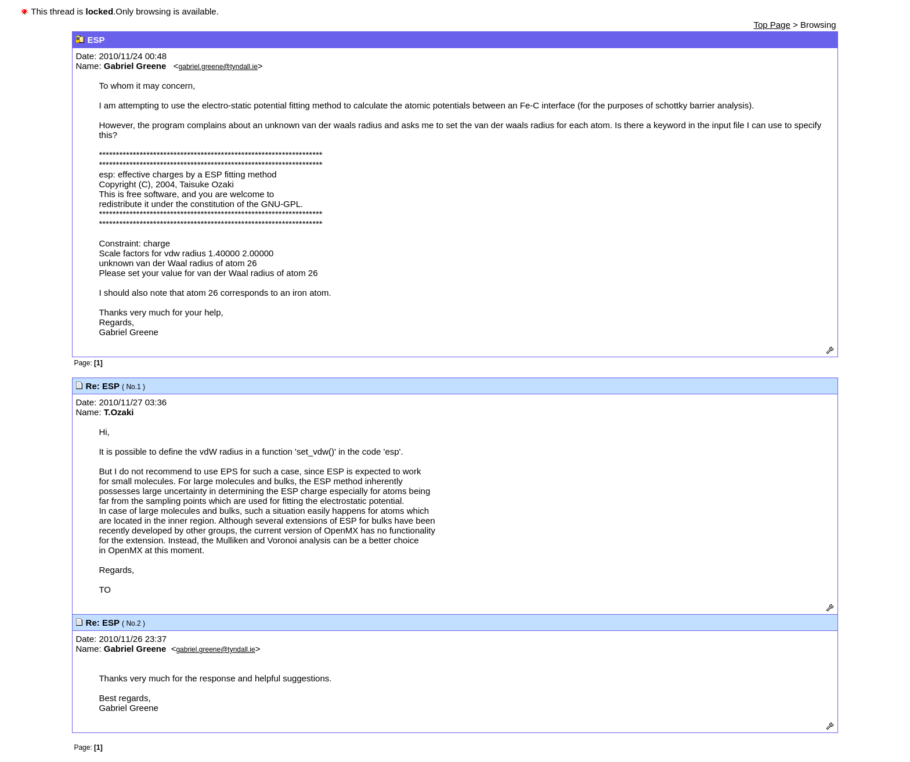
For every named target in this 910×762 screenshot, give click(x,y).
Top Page (771, 25)
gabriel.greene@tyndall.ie (218, 67)
